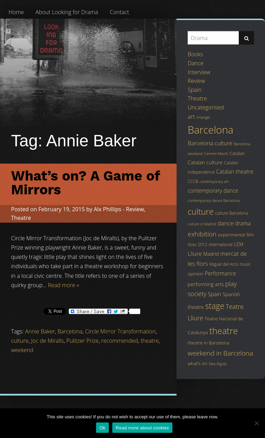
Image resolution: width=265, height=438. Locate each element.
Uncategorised (206, 107)
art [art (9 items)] (191, 116)
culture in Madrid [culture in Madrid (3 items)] (202, 224)
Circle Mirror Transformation (120, 331)
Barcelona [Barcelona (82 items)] (210, 130)
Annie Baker (40, 331)
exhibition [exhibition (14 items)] (202, 234)
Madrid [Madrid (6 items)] (211, 254)
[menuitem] (16, 12)
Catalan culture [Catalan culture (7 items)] (205, 162)
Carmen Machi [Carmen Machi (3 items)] (216, 153)
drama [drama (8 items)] (243, 223)
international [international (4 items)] (221, 244)
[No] (256, 423)
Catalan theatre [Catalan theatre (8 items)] (234, 171)
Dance (196, 63)
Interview (199, 72)
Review (135, 209)
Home (16, 12)
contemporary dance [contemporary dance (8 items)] (213, 190)
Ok (102, 427)
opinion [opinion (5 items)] (195, 274)
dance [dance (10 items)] (225, 223)
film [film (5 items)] (250, 235)
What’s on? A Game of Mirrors (85, 183)
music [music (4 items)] (245, 264)
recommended (119, 340)
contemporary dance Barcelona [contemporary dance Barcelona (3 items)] (214, 200)
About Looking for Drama (67, 12)
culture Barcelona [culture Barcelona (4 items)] (231, 213)
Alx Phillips (107, 209)
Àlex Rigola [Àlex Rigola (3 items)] (217, 363)
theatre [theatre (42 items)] (223, 331)
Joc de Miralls (47, 340)
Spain (194, 90)
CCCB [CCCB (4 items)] (193, 181)
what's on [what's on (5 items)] (197, 363)
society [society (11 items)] (197, 294)
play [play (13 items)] (231, 283)
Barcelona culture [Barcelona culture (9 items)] (210, 143)
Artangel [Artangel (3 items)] (203, 117)
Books (195, 54)
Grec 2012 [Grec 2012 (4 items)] (197, 244)
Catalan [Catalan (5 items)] (237, 153)
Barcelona (70, 331)
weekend (22, 350)
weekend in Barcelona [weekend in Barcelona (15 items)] (220, 353)
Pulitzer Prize (82, 340)
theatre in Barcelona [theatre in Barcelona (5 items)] (208, 343)
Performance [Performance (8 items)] (220, 273)
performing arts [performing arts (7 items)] (206, 284)
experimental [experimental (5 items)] (231, 235)
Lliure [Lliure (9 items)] (195, 253)
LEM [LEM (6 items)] (238, 244)
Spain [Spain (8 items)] (214, 294)
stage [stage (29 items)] (214, 305)
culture (19, 340)
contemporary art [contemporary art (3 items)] (214, 181)
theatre (150, 340)
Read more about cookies (142, 427)
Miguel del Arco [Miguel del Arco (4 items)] (223, 264)
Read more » (63, 285)
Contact (119, 12)
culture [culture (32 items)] (201, 211)
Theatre (21, 218)
